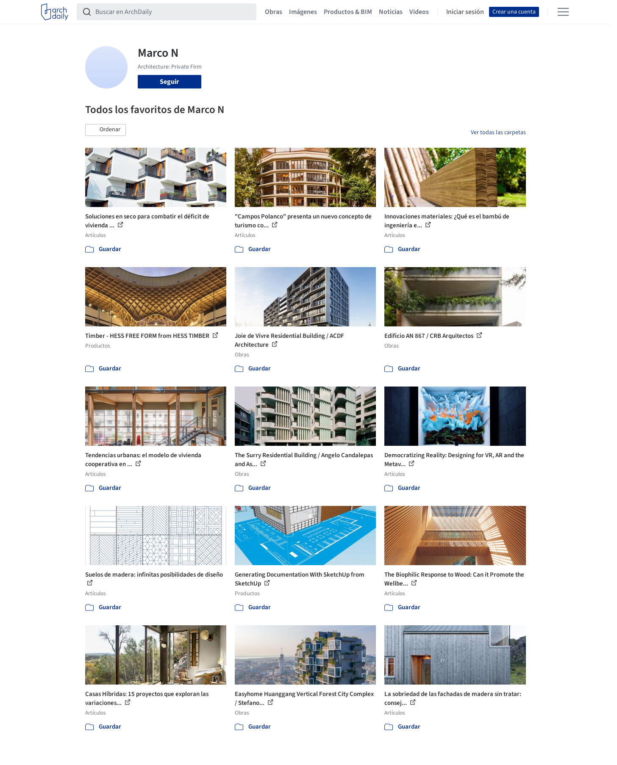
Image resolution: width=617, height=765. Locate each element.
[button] (105, 130)
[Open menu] (563, 12)
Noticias (391, 12)
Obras (273, 12)
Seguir (169, 81)
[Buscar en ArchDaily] (173, 12)
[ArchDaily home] (54, 11)
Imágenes (303, 12)
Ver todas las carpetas (498, 132)
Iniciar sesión (465, 12)
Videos (419, 12)
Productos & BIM (348, 12)
